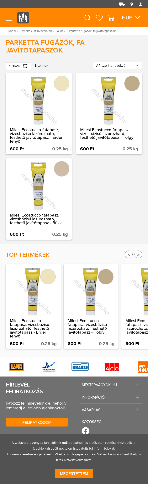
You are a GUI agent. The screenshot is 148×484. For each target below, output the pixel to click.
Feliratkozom (36, 422)
